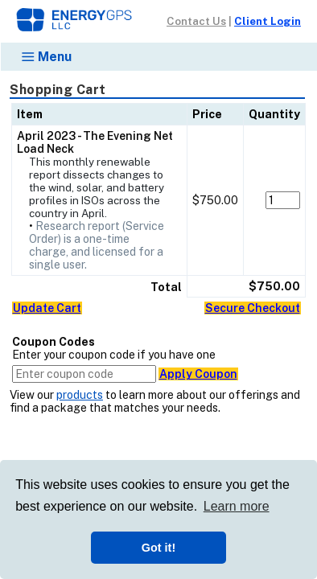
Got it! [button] (158, 547)
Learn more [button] (237, 506)
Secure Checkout (252, 308)
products (79, 394)
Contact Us (196, 20)
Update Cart (47, 308)
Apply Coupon (198, 374)
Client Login (267, 20)
